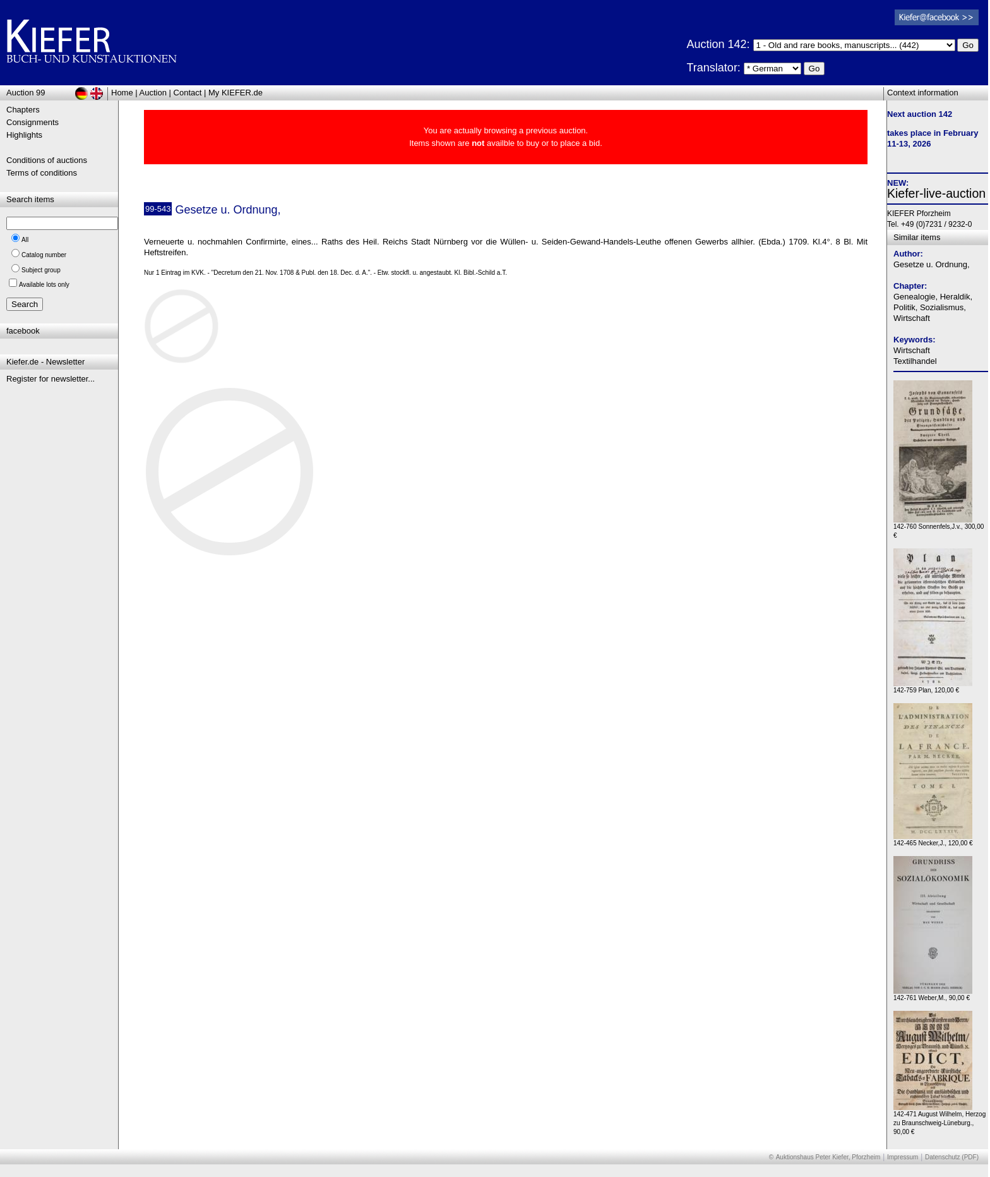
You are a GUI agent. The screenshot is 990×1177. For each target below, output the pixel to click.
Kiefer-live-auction (936, 193)
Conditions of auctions (46, 160)
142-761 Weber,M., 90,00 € (932, 994)
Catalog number (43, 254)
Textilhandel (915, 361)
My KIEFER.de (235, 92)
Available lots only (44, 284)
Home (122, 92)
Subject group (41, 270)
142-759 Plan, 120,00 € (932, 687)
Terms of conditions (41, 173)
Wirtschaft (911, 350)
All (24, 239)
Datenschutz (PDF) (952, 1157)
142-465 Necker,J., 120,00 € (933, 840)
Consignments (32, 122)
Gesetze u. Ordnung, (931, 264)
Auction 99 (25, 92)
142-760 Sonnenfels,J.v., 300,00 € (938, 528)
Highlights (24, 135)
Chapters (23, 109)
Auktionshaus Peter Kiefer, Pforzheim (828, 1157)
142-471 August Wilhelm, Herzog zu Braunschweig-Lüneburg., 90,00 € (939, 1119)
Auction (153, 92)
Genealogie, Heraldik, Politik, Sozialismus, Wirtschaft (932, 307)
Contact (188, 92)
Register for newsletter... (50, 378)
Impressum (902, 1157)
